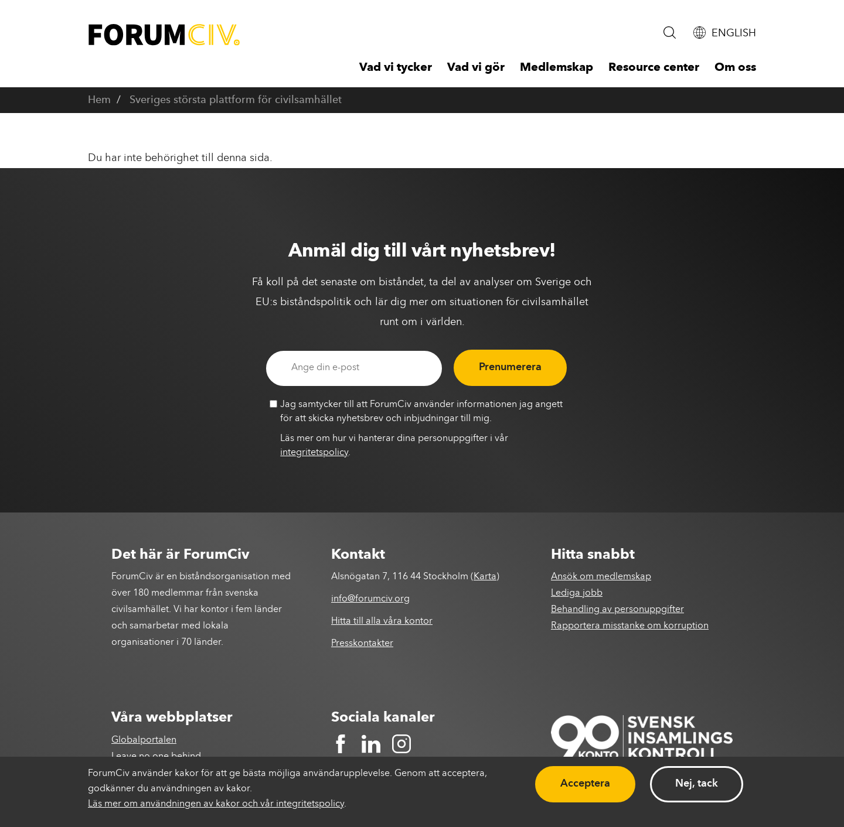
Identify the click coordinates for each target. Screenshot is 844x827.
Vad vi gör (476, 68)
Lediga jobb (577, 593)
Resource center (653, 68)
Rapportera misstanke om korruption (630, 626)
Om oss (735, 68)
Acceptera (585, 783)
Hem (99, 100)
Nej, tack (696, 783)
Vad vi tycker (395, 68)
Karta (485, 577)
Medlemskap (556, 68)
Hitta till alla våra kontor (382, 621)
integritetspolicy (314, 452)
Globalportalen (143, 740)
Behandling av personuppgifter (617, 609)
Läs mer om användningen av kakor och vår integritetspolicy (216, 804)
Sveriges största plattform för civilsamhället (236, 100)
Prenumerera (510, 367)
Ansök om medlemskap (601, 577)
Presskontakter (362, 643)
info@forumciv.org (370, 599)
